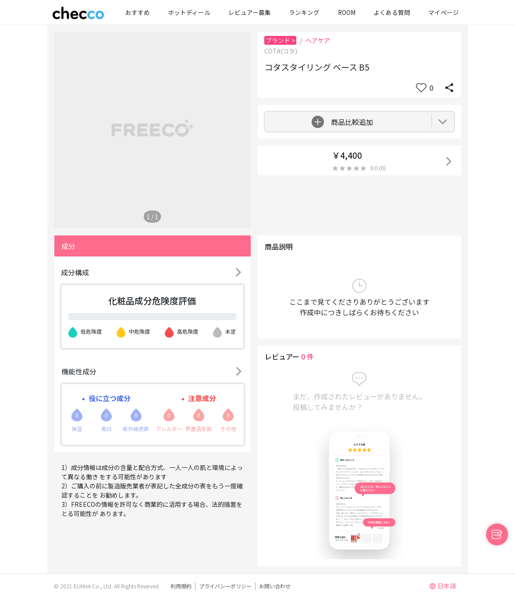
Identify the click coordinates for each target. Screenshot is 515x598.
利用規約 (181, 586)
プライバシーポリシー (225, 586)
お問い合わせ (275, 586)
